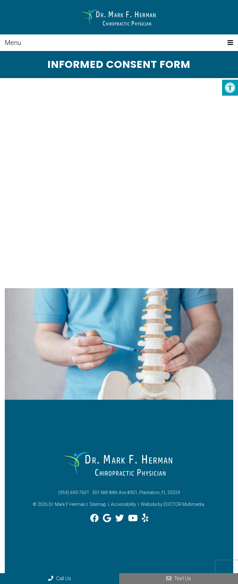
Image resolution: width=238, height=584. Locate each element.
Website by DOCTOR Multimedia (172, 504)
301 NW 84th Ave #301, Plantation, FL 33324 (136, 492)
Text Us (178, 578)
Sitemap (98, 504)
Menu (13, 43)
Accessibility (123, 504)
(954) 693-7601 (73, 492)
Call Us (59, 578)
